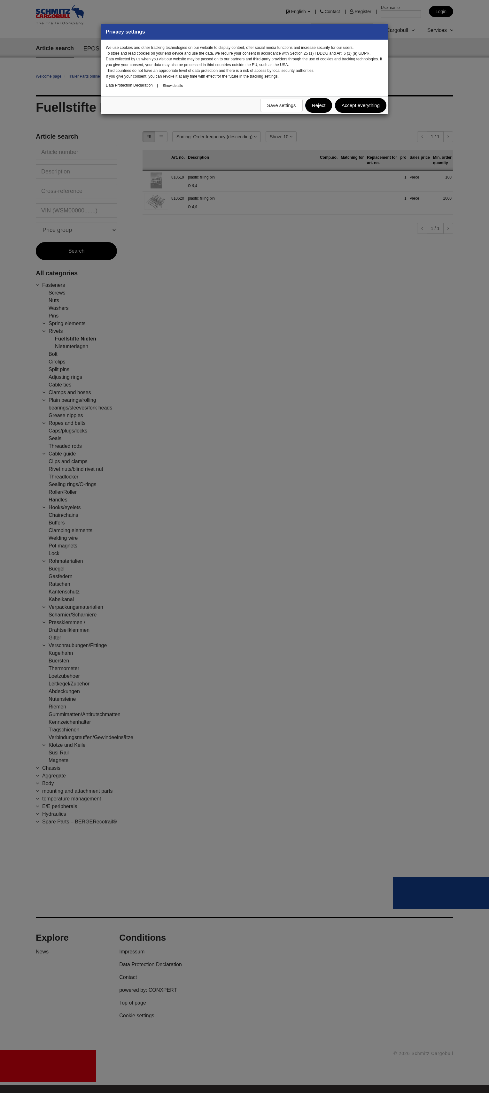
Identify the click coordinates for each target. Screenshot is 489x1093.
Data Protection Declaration (129, 85)
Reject (319, 105)
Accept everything (361, 105)
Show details (173, 86)
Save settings (281, 105)
